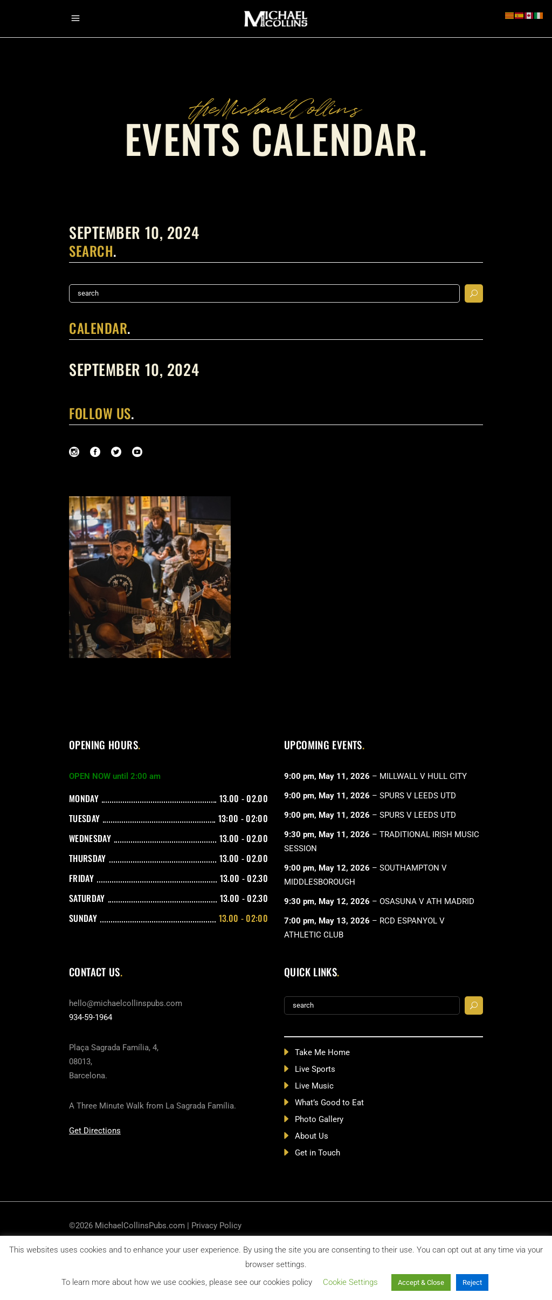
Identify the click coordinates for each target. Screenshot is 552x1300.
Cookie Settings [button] (350, 1282)
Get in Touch (317, 1153)
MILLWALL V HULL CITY (423, 776)
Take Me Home (322, 1052)
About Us (311, 1136)
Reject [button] (472, 1282)
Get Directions (95, 1130)
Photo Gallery (319, 1119)
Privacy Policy (216, 1225)
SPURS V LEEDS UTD (418, 795)
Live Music (314, 1086)
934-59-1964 (90, 1017)
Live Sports (315, 1069)
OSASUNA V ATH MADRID (427, 901)
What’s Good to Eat (329, 1102)
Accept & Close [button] (421, 1282)
